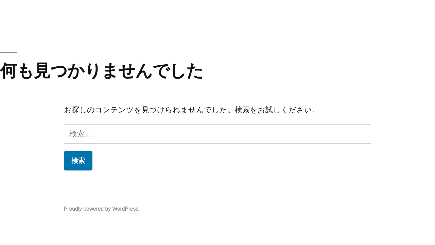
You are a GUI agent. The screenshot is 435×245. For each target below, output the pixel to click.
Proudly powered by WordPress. (102, 209)
